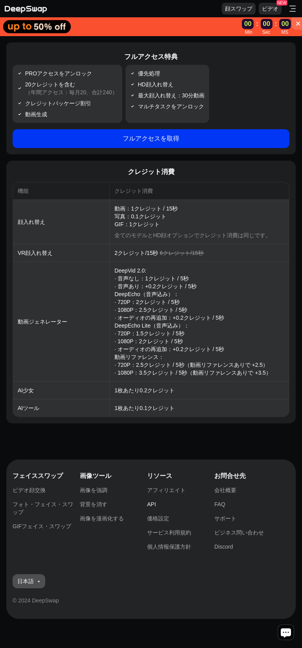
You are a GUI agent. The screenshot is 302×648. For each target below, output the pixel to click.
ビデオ (270, 8)
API (151, 504)
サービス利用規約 (169, 532)
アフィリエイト (166, 490)
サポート (225, 518)
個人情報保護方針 (169, 547)
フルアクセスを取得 (151, 138)
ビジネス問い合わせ (239, 532)
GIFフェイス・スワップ (42, 526)
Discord (223, 547)
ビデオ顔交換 (29, 490)
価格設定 (158, 518)
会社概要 (225, 490)
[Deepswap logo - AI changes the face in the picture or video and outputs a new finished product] (113, 9)
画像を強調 (93, 490)
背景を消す (93, 504)
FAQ (219, 504)
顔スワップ (238, 8)
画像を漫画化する (102, 518)
